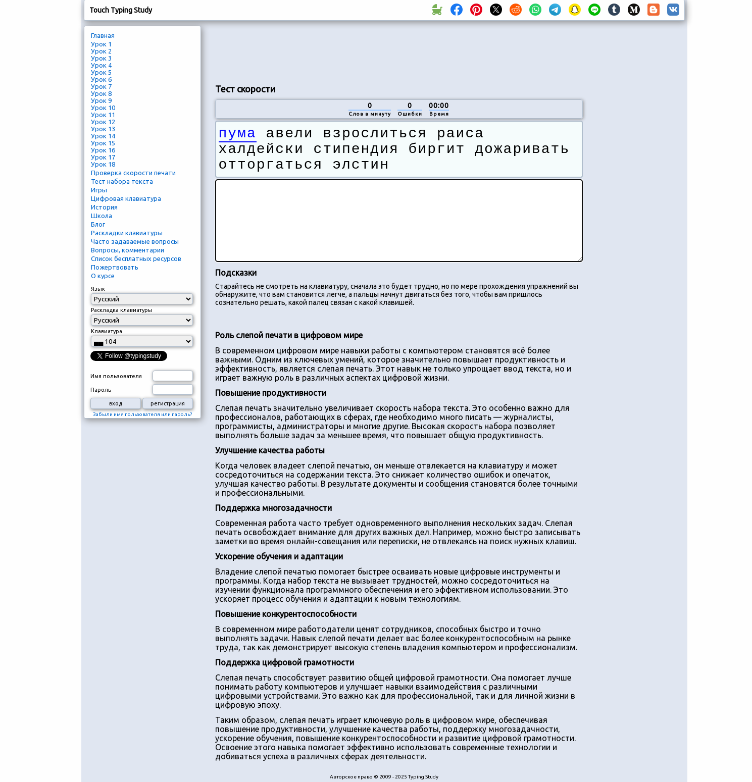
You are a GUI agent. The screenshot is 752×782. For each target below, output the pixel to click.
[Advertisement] (399, 51)
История (104, 207)
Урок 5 (101, 72)
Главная (103, 35)
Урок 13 (103, 128)
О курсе (103, 275)
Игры (99, 189)
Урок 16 (103, 149)
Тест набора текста (122, 181)
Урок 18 (103, 164)
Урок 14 (103, 135)
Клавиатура (106, 331)
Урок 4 (101, 65)
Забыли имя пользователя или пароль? (142, 414)
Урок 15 (103, 142)
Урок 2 (101, 51)
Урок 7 (101, 86)
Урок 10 (103, 107)
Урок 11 (103, 114)
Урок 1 (101, 43)
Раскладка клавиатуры (122, 310)
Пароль (100, 390)
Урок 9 (101, 100)
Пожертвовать (114, 267)
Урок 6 (101, 79)
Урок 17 (103, 157)
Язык (98, 289)
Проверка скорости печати (133, 172)
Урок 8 (101, 93)
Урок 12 (103, 121)
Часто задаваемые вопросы (135, 241)
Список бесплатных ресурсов (136, 258)
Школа (101, 215)
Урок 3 (101, 58)
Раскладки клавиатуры (127, 232)
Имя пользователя (116, 376)
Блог (98, 224)
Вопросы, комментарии (127, 249)
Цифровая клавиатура (126, 198)
